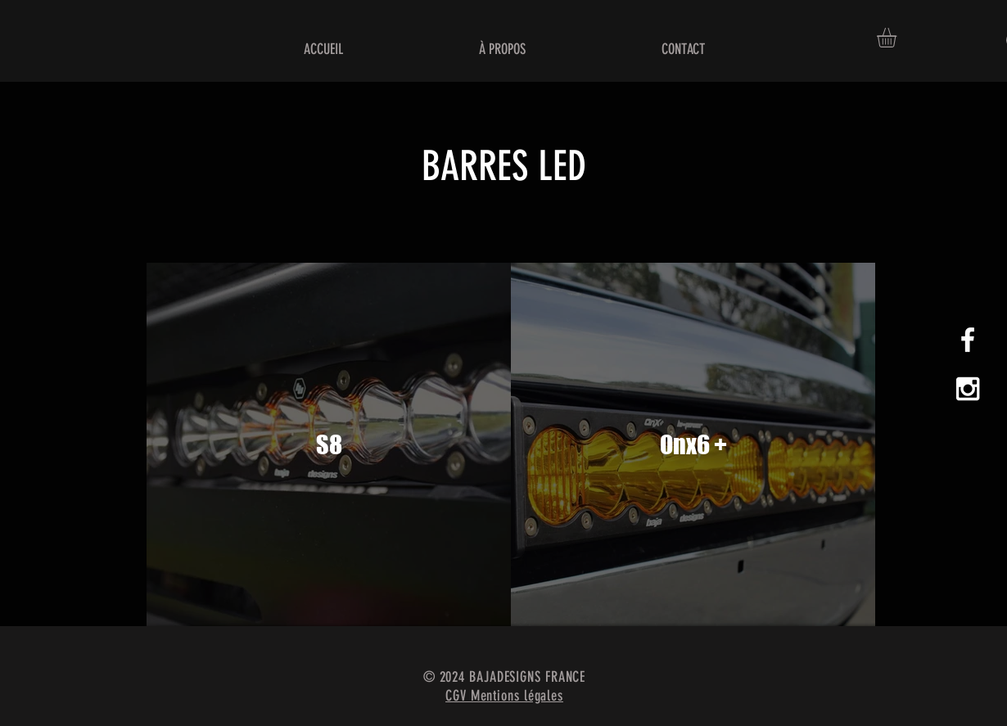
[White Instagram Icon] (967, 388)
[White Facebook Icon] (967, 339)
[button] (898, 37)
